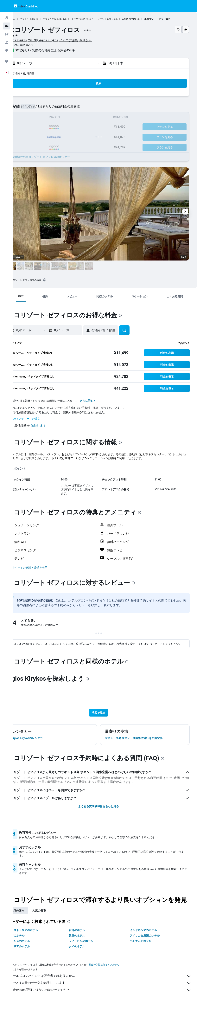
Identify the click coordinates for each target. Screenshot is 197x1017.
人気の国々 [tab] (31, 922)
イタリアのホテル (32, 958)
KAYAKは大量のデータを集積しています (107, 994)
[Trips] (7, 61)
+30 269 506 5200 (34, 45)
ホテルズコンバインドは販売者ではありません (107, 987)
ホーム (25, 19)
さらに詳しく (101, 400)
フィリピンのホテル (90, 952)
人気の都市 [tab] (52, 922)
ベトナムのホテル (145, 952)
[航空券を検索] (7, 18)
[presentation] (58, 280)
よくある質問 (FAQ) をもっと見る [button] (105, 810)
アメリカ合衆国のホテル (149, 947)
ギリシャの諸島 (64, 19)
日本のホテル (30, 947)
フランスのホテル (32, 952)
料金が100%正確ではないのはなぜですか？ (107, 1001)
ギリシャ (37, 19)
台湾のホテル (86, 941)
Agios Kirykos (143, 19)
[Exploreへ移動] (7, 50)
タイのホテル (86, 958)
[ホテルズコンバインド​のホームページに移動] (26, 5)
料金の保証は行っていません (117, 976)
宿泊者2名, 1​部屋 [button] (36, 73)
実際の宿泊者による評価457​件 (67, 50)
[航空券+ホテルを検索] (7, 42)
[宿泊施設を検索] (7, 26)
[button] (6, 6)
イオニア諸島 (91, 19)
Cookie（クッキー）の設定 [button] (37, 418)
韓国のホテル (86, 947)
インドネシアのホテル (147, 941)
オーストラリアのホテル (36, 941)
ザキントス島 (118, 19)
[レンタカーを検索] (7, 34)
